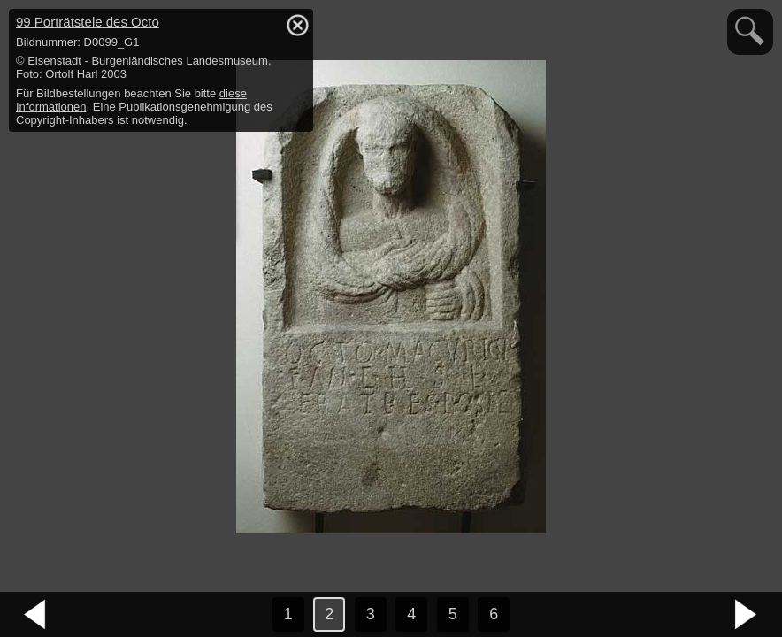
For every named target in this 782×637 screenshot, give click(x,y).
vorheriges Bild (35, 615)
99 (87, 21)
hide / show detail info (297, 25)
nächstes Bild (746, 615)
